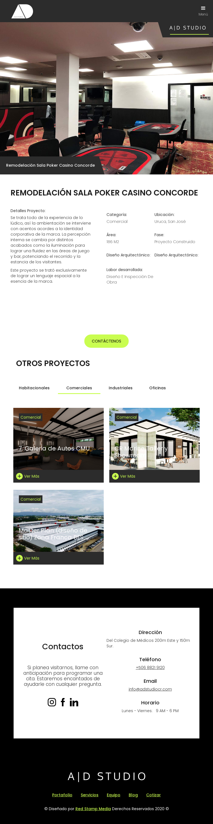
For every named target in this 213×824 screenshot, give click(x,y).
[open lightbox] (59, 305)
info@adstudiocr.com (150, 689)
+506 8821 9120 (150, 667)
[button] (203, 11)
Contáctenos (106, 341)
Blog (133, 795)
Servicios (89, 795)
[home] (22, 11)
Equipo (113, 795)
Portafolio (62, 795)
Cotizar (153, 795)
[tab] (34, 388)
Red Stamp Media (93, 809)
